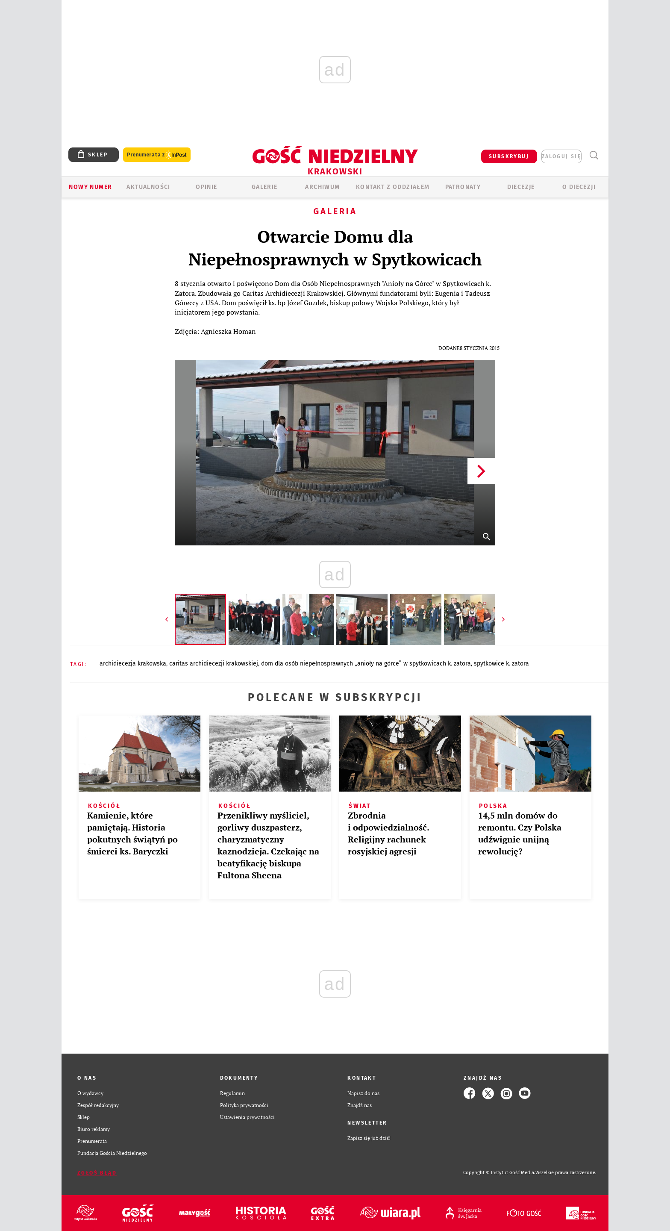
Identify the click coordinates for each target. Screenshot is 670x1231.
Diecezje (521, 187)
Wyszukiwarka (594, 155)
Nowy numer (90, 187)
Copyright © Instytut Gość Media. (499, 1172)
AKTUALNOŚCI (148, 187)
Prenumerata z (157, 155)
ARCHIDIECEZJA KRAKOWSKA (133, 663)
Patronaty (463, 187)
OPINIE (206, 187)
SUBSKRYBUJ (509, 156)
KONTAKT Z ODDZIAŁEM (393, 187)
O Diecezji (579, 187)
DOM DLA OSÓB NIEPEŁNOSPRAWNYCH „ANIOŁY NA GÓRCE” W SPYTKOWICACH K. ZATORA (366, 663)
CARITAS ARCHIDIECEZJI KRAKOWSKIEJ (213, 663)
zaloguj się (561, 156)
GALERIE (265, 187)
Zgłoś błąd (97, 1173)
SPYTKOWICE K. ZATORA (501, 663)
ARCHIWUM (322, 187)
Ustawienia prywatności (247, 1117)
